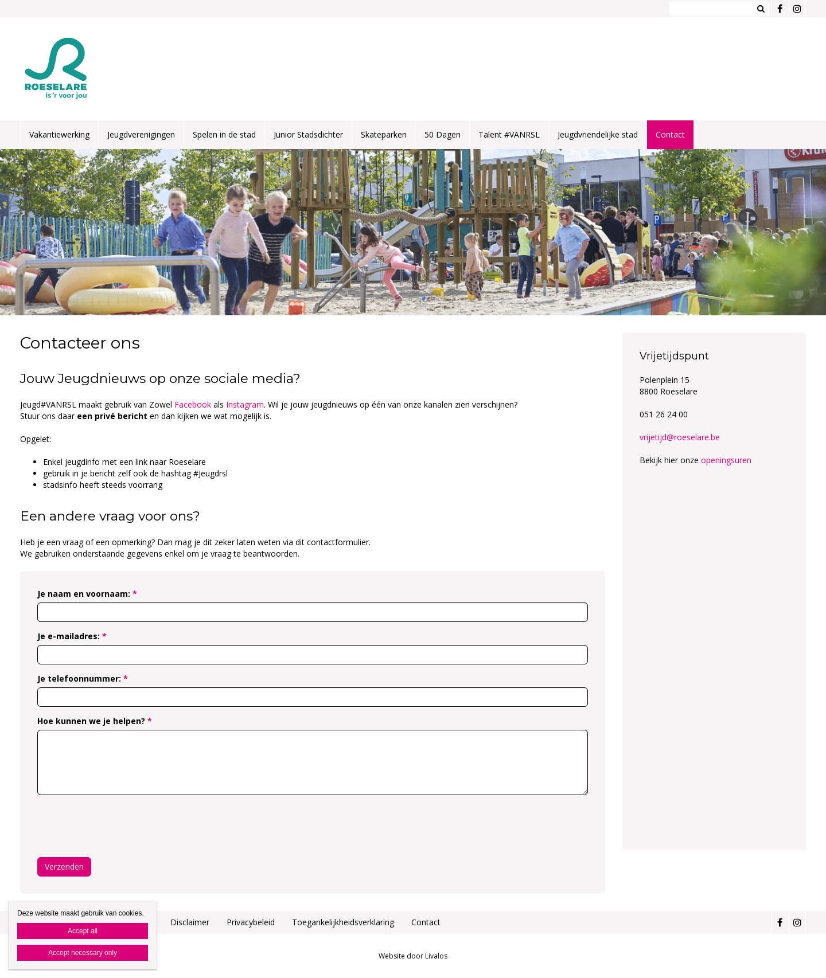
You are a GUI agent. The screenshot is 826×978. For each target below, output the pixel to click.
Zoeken (760, 8)
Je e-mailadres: (72, 636)
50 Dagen (442, 134)
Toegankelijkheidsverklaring (343, 922)
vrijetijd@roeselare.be (680, 437)
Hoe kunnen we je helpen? (94, 720)
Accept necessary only (82, 953)
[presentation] (124, 826)
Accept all (83, 931)
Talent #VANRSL (509, 134)
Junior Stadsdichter (308, 134)
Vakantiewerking (59, 134)
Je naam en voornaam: (87, 593)
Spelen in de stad (224, 134)
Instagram (245, 404)
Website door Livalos (413, 956)
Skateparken (384, 134)
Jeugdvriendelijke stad (598, 134)
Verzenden (64, 866)
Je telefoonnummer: (82, 678)
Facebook (193, 404)
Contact (670, 134)
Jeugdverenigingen (141, 134)
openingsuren (726, 460)
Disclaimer (189, 922)
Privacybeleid (251, 922)
